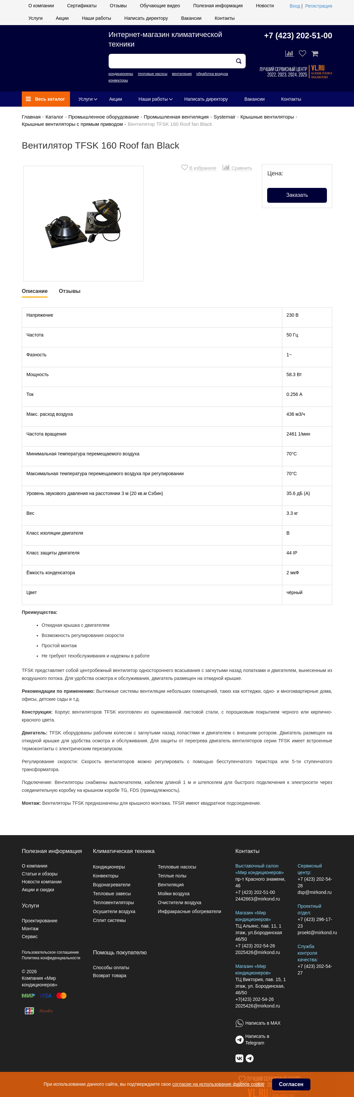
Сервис (30, 936)
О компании (41, 5)
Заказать (297, 195)
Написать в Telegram (257, 1039)
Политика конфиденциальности (51, 958)
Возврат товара (109, 975)
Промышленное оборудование (103, 117)
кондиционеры (121, 74)
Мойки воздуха (174, 893)
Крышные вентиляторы (267, 117)
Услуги (35, 18)
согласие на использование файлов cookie (218, 1084)
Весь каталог (45, 99)
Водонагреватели (111, 884)
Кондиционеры (109, 866)
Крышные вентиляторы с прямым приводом (72, 124)
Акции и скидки (38, 889)
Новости (265, 5)
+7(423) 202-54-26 (254, 999)
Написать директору (146, 18)
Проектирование (39, 920)
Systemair (225, 117)
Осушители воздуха (114, 911)
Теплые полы (172, 875)
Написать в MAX (263, 1023)
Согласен (291, 1084)
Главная (31, 117)
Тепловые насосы (177, 866)
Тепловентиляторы (113, 902)
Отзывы (118, 5)
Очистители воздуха (179, 902)
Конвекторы (106, 875)
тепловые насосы (152, 74)
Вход (295, 6)
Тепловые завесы (112, 893)
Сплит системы (109, 920)
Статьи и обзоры (39, 873)
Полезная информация (218, 5)
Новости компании (42, 881)
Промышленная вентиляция (176, 117)
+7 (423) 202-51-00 (298, 35)
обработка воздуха (212, 74)
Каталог (55, 117)
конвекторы (118, 80)
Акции (62, 18)
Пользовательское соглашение (50, 952)
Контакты (224, 18)
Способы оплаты (111, 967)
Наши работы (96, 18)
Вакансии (191, 18)
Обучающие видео (160, 5)
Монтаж (30, 928)
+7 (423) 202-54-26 (255, 945)
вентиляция (182, 74)
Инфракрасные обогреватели (189, 911)
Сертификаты (81, 5)
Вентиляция (171, 884)
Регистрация (318, 6)
